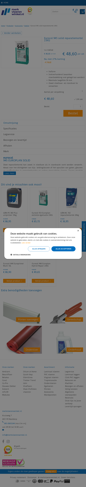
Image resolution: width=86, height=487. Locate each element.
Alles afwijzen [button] (38, 249)
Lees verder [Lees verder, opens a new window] (26, 243)
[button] (20, 255)
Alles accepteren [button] (63, 249)
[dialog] (43, 243)
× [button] (78, 230)
